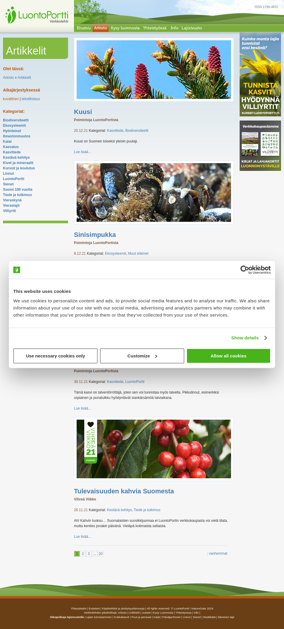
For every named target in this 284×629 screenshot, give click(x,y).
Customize (142, 355)
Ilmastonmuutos (16, 136)
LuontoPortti (13, 179)
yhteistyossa (183, 612)
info (196, 612)
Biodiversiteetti (16, 120)
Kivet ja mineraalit (18, 163)
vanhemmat (218, 553)
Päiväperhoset (171, 617)
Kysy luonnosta (163, 612)
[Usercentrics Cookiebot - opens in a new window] (245, 269)
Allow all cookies (228, 355)
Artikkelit (24, 78)
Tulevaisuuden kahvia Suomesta (124, 491)
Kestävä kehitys (16, 157)
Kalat (7, 141)
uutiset (146, 612)
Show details (245, 337)
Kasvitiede (12, 152)
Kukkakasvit (121, 617)
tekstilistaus (31, 99)
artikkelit (134, 612)
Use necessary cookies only (55, 355)
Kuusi (83, 111)
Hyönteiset (12, 131)
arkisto (122, 612)
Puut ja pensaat (141, 617)
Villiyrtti (9, 211)
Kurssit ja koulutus (19, 168)
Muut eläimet (138, 253)
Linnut (8, 173)
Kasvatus (11, 147)
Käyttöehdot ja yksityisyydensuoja (123, 608)
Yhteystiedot (78, 608)
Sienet (8, 184)
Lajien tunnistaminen (98, 617)
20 (100, 554)
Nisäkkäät (209, 617)
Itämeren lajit (226, 617)
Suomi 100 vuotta (17, 189)
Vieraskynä (12, 200)
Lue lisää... (82, 152)
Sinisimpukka (95, 234)
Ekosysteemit (14, 125)
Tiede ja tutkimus (17, 195)
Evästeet (94, 608)
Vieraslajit (11, 205)
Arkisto (8, 78)
